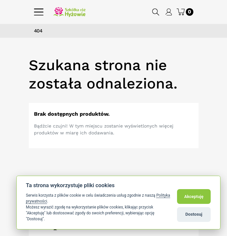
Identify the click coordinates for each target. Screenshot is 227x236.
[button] (156, 12)
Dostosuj (194, 214)
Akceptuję (193, 196)
